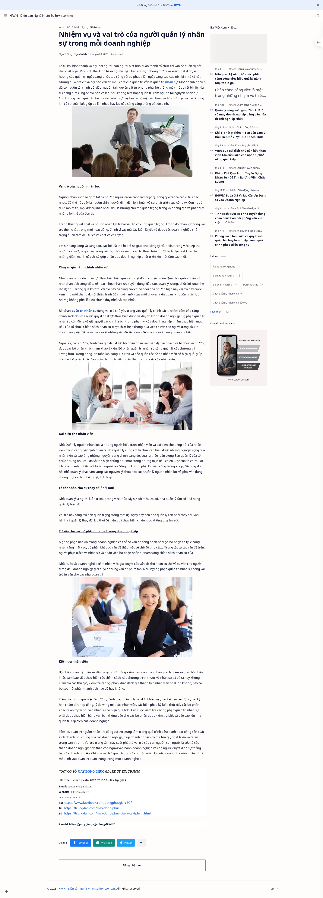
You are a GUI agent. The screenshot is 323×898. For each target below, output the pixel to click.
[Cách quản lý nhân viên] (234, 295)
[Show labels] (227, 313)
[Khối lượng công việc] (255, 232)
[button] (316, 15)
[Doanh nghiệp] (265, 106)
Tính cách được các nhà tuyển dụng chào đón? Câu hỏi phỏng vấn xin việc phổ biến (246, 219)
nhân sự (177, 83)
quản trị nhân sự (89, 312)
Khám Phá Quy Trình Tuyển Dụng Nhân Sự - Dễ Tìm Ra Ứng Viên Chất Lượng (246, 179)
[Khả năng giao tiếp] (252, 146)
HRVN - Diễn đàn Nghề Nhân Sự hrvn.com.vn (26, 16)
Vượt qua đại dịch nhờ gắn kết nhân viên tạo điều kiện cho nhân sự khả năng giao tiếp (246, 156)
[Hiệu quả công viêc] (253, 70)
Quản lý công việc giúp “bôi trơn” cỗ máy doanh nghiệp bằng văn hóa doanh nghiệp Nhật (246, 116)
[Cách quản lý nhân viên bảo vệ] (238, 304)
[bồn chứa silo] (258, 286)
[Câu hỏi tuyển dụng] (254, 169)
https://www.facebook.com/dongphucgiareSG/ (104, 804)
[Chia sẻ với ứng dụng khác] (146, 844)
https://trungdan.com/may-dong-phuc (97, 810)
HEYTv (178, 5)
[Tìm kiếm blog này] (78, 16)
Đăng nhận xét (138, 867)
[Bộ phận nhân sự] (230, 286)
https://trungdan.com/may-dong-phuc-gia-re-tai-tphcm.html (113, 815)
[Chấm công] (249, 106)
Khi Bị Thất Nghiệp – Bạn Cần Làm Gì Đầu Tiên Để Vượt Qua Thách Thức (246, 136)
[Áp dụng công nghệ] (232, 268)
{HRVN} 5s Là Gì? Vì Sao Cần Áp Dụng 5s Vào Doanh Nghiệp (246, 199)
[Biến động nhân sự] (255, 191)
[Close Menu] (317, 5)
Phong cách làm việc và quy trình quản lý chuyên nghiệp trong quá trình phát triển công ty (245, 242)
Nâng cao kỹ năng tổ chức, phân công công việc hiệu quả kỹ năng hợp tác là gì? (244, 80)
